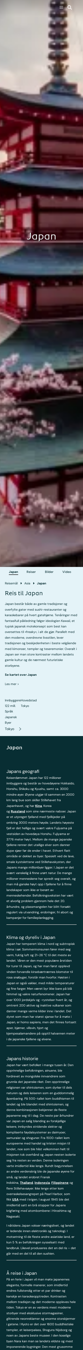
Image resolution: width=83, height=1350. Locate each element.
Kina (38, 806)
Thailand (26, 1183)
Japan (13, 572)
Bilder (49, 572)
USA (15, 1199)
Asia (27, 583)
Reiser (31, 572)
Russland (18, 811)
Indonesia (42, 1183)
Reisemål (11, 583)
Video (66, 572)
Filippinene (60, 1183)
